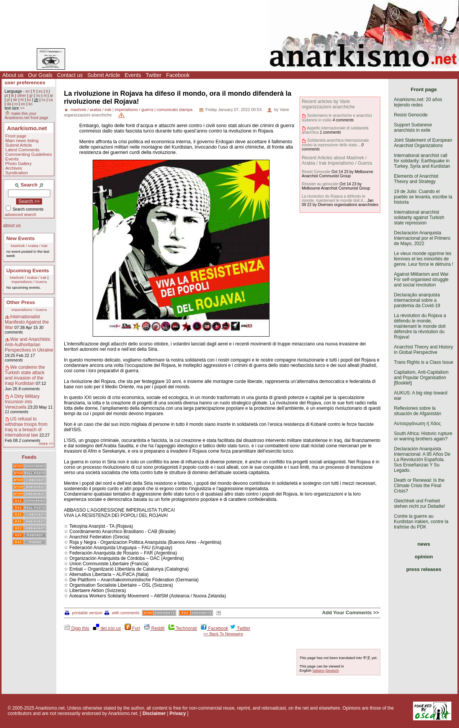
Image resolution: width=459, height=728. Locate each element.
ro (16, 104)
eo (23, 104)
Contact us (70, 75)
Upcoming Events (28, 270)
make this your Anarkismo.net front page (26, 115)
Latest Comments (22, 149)
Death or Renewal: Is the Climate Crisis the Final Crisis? (419, 486)
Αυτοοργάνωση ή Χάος (417, 423)
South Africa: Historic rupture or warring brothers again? (423, 436)
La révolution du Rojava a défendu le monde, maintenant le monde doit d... (334, 198)
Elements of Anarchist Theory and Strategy (416, 178)
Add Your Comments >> (350, 612)
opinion (424, 556)
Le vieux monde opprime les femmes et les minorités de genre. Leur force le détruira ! (423, 259)
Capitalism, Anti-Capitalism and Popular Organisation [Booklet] (421, 378)
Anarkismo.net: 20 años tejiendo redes (418, 102)
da (9, 104)
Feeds (29, 457)
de (15, 100)
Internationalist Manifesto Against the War (27, 322)
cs (43, 100)
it (47, 91)
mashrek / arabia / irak (90, 109)
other (21, 95)
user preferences (25, 82)
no (38, 95)
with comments (122, 612)
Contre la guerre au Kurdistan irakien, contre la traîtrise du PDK (421, 522)
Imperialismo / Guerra (29, 282)
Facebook (177, 75)
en (27, 91)
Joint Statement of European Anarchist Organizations (423, 142)
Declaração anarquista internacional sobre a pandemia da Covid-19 (417, 300)
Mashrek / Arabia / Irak (29, 246)
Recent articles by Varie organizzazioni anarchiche (328, 104)
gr (31, 95)
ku (29, 100)
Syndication (16, 172)
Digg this (76, 628)
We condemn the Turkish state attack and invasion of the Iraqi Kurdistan (25, 375)
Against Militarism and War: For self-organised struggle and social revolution (422, 280)
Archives (13, 168)
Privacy (178, 713)
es (41, 91)
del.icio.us (107, 628)
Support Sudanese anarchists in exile (413, 127)
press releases (423, 569)
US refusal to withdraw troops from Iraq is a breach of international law (26, 427)
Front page (15, 136)
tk (12, 95)
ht (22, 100)
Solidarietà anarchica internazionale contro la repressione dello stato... (335, 142)
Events (133, 75)
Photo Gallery (18, 163)
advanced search (20, 214)
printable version (83, 612)
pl (8, 100)
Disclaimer (154, 713)
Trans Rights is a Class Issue (423, 362)
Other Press (21, 302)
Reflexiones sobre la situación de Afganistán (417, 411)
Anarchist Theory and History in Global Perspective (423, 349)
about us (12, 225)
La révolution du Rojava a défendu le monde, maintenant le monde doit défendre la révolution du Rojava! (420, 326)
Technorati (182, 628)
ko (30, 104)
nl (45, 95)
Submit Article (103, 75)
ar (51, 95)
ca (51, 100)
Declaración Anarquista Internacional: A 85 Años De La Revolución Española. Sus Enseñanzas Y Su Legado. (422, 459)
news (424, 544)
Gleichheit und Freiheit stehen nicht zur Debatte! (419, 503)
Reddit (154, 628)
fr (34, 91)
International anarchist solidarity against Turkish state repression (419, 217)
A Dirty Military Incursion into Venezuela (22, 402)
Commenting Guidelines (28, 154)
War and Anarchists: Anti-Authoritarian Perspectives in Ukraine (29, 345)
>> (22, 108)
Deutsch (332, 670)
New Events (21, 238)
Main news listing (22, 140)
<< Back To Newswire (223, 633)
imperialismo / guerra (134, 109)
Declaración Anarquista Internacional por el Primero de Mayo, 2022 (422, 238)
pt (6, 95)
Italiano (318, 670)
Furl (132, 628)
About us (12, 75)
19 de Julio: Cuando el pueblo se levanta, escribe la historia (423, 197)
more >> (46, 444)
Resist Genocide (316, 172)
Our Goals (40, 75)
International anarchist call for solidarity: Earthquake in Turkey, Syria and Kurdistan (422, 161)
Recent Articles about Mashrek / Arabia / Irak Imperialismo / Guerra (337, 160)
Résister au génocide (320, 184)
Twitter (153, 75)
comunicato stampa (175, 109)
